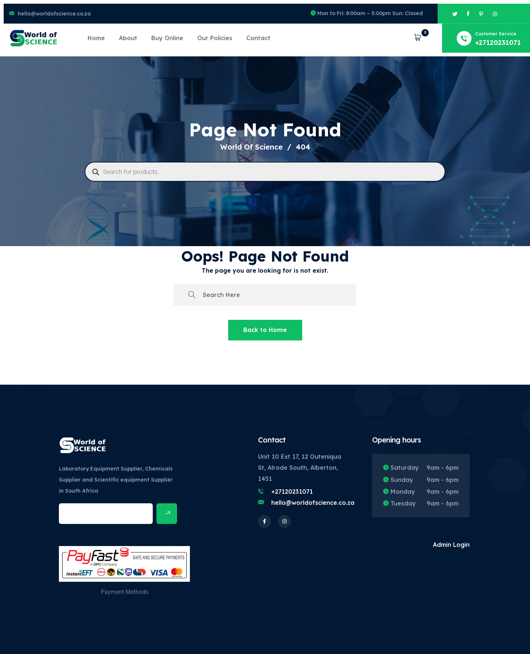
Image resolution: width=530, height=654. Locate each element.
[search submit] (192, 294)
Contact (258, 38)
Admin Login (451, 544)
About (128, 38)
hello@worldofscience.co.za (54, 13)
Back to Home (265, 329)
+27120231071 (292, 491)
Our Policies (214, 38)
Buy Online (167, 38)
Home (96, 38)
